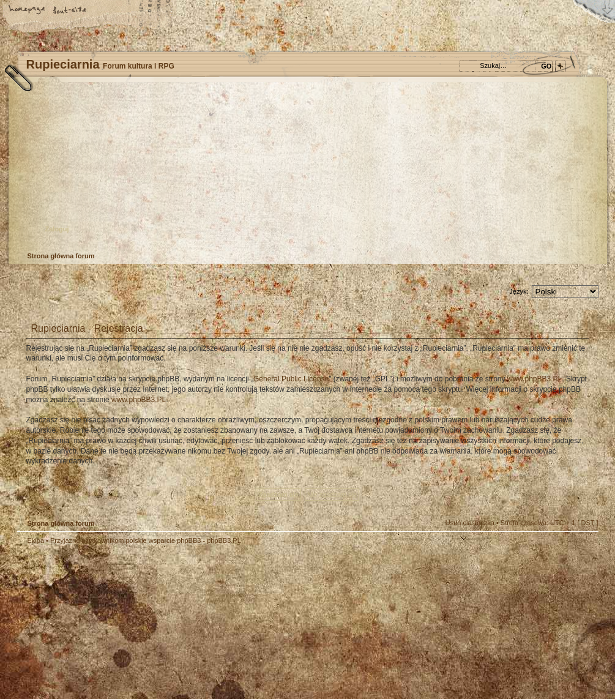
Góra (583, 549)
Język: (518, 291)
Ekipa (36, 540)
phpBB (155, 622)
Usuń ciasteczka (469, 522)
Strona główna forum (306, 169)
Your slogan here (210, 624)
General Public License (291, 379)
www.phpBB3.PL (534, 379)
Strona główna (27, 10)
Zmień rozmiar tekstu (70, 10)
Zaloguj (57, 229)
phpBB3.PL (224, 540)
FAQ (113, 10)
